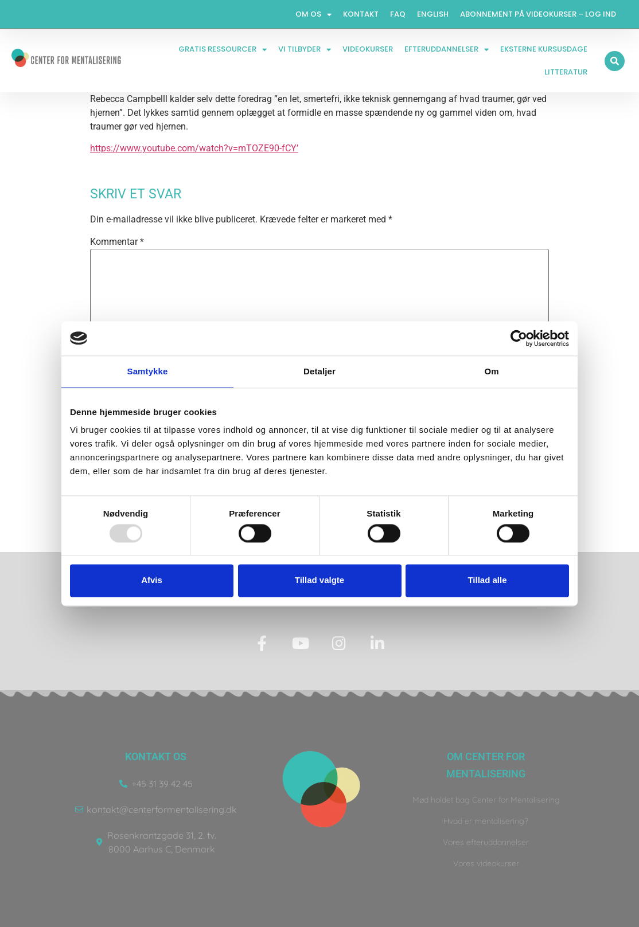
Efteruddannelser (446, 49)
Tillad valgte (319, 580)
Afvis (151, 580)
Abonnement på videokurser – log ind (538, 14)
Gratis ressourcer (222, 49)
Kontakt (361, 14)
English (433, 14)
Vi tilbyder (304, 49)
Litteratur (565, 72)
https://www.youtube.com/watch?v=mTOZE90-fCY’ (194, 148)
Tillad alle (486, 580)
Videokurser (367, 49)
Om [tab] (491, 371)
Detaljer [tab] (319, 371)
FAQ (398, 14)
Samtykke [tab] (147, 371)
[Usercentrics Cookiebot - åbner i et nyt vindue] (519, 338)
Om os (313, 14)
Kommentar (117, 242)
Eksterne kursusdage (543, 49)
